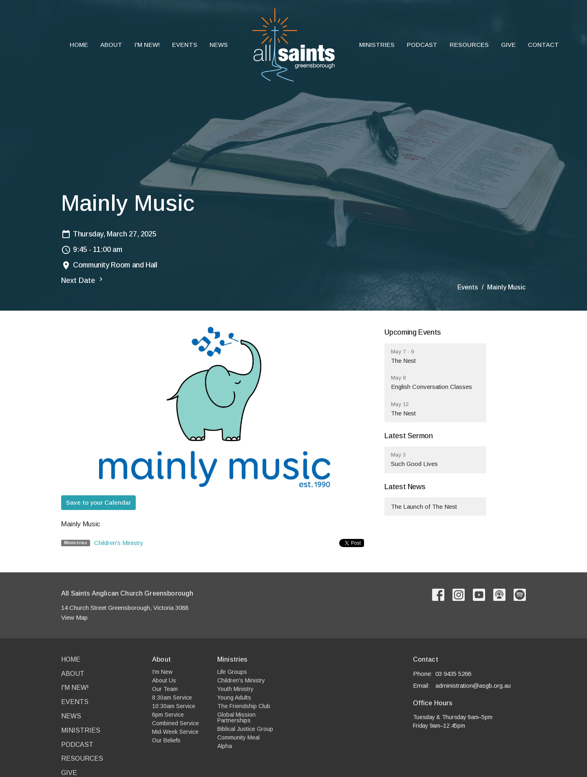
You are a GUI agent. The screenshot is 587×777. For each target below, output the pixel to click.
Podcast (422, 44)
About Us (164, 680)
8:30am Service (172, 697)
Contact (543, 44)
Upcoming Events (412, 332)
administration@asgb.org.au (473, 685)
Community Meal (238, 737)
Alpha (224, 746)
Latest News (404, 487)
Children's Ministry (118, 542)
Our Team (165, 689)
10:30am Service (173, 706)
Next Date (83, 280)
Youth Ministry (235, 689)
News (219, 44)
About (111, 44)
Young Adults (234, 697)
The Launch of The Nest (424, 506)
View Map (74, 617)
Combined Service (175, 723)
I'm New (162, 672)
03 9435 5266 (453, 673)
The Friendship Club (243, 706)
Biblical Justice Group (245, 729)
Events (184, 44)
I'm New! (147, 44)
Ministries (377, 44)
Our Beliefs (166, 740)
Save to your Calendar (98, 502)
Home (79, 44)
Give (508, 44)
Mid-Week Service (175, 731)
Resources (469, 44)
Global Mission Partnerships (236, 717)
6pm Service (168, 714)
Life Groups (232, 672)
